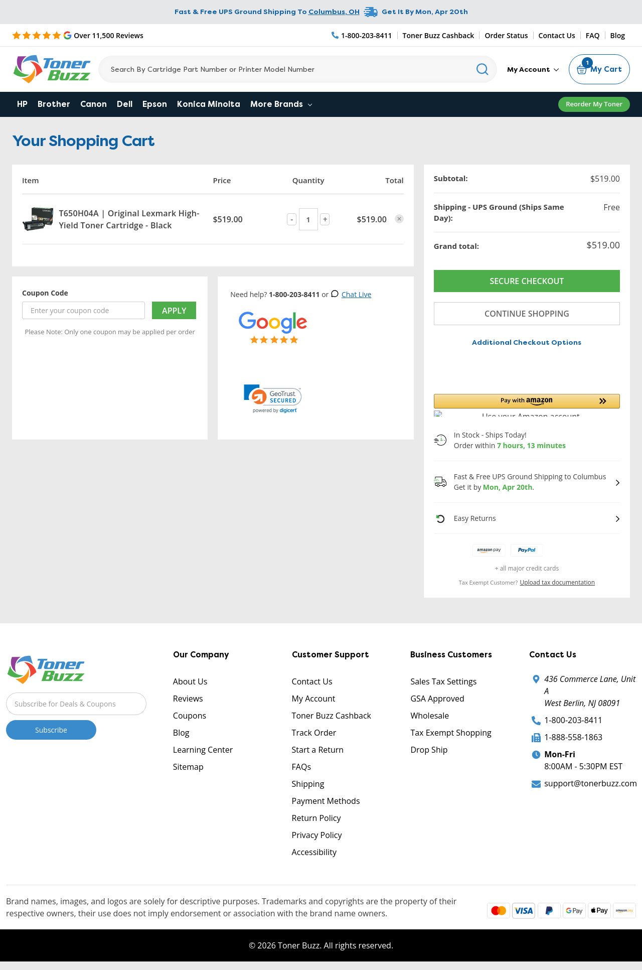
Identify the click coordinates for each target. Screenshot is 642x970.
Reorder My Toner (594, 103)
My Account (533, 69)
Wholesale (429, 715)
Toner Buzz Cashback (438, 35)
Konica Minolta (208, 104)
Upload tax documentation (557, 582)
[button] (527, 405)
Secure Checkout (527, 281)
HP (22, 104)
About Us (190, 681)
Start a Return (318, 749)
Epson (154, 104)
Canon (93, 104)
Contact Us (557, 35)
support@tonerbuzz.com (590, 783)
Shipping (308, 783)
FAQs (301, 766)
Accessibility (314, 852)
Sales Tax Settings (443, 681)
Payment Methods (326, 800)
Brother (54, 104)
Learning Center (203, 749)
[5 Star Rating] (77, 35)
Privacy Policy (317, 835)
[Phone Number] (362, 35)
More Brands (281, 104)
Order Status (506, 35)
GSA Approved (437, 698)
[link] (273, 399)
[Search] (297, 69)
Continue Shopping (527, 313)
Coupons (189, 715)
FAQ (593, 35)
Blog (617, 35)
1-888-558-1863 (573, 737)
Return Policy (316, 817)
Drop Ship (428, 749)
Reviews (188, 698)
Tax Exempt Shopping (450, 732)
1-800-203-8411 (573, 720)
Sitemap (188, 766)
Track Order (314, 732)
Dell (124, 104)
